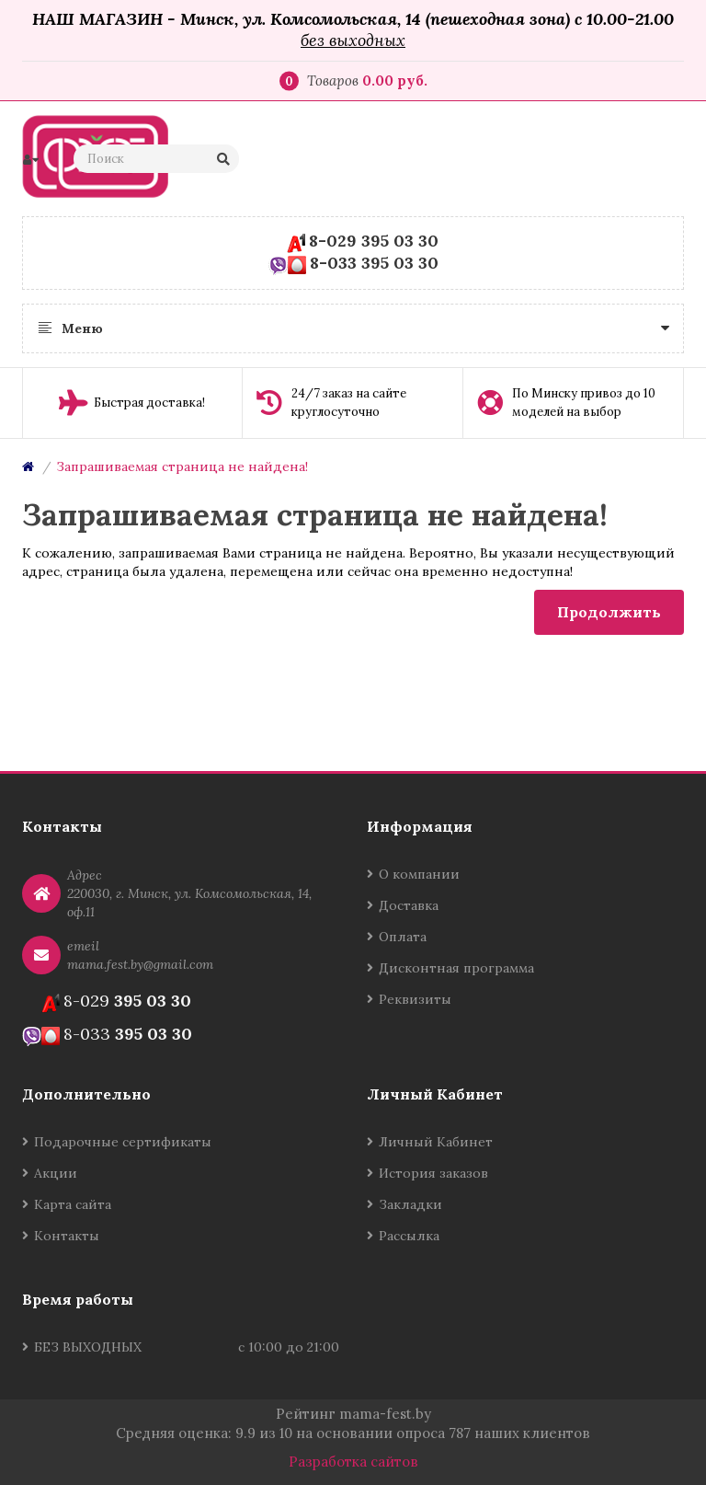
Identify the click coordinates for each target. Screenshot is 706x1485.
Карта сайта (72, 1204)
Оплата (403, 936)
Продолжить (609, 612)
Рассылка (409, 1235)
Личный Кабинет (436, 1142)
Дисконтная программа (456, 968)
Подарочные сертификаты (122, 1142)
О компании (419, 874)
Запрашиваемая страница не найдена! (182, 466)
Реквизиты (415, 999)
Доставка (408, 905)
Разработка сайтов (353, 1461)
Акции (55, 1173)
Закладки (410, 1204)
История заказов (433, 1173)
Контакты (66, 1235)
